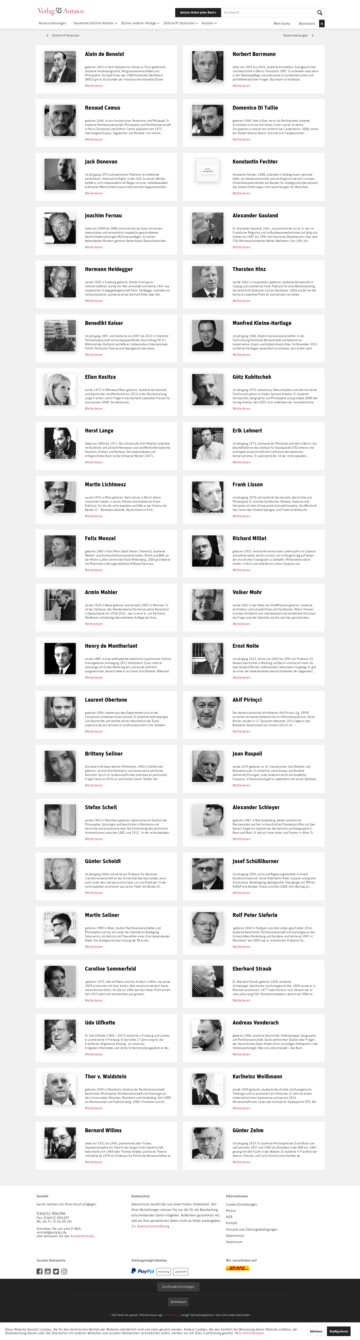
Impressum (234, 1242)
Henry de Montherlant (111, 646)
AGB (229, 1217)
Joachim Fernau (103, 216)
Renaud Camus (102, 108)
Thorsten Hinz (249, 269)
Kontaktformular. (82, 1236)
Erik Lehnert (247, 431)
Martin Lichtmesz (105, 485)
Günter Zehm (248, 1130)
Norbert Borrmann (254, 54)
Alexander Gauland (255, 216)
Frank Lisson (248, 485)
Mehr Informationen (249, 1333)
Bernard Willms (103, 1130)
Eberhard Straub (252, 969)
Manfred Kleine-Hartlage (262, 323)
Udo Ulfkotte (100, 1023)
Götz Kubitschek (252, 377)
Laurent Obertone (106, 700)
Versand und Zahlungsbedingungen (252, 1229)
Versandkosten (171, 1315)
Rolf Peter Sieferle (255, 915)
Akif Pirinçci (247, 700)
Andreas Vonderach (256, 1023)
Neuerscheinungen (298, 35)
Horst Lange (99, 431)
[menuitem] (244, 12)
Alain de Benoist (104, 54)
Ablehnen (316, 1331)
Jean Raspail (247, 754)
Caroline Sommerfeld (110, 969)
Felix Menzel (100, 538)
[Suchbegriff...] (273, 12)
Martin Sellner (102, 915)
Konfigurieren (339, 1331)
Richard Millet (249, 538)
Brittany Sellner (104, 754)
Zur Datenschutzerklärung (150, 1226)
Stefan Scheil (101, 807)
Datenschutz (235, 1236)
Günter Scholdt (103, 861)
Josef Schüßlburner (256, 861)
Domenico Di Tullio (255, 108)
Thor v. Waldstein (106, 1077)
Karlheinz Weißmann (257, 1077)
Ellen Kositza (100, 377)
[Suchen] (320, 12)
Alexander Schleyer (256, 807)
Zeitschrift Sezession (63, 35)
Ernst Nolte (246, 646)
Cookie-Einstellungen (241, 1204)
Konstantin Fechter (255, 162)
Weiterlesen (94, 86)
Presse (231, 1211)
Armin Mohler (101, 592)
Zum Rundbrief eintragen (178, 1286)
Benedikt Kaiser (104, 323)
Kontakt (231, 1223)
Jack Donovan (101, 162)
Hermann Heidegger (109, 269)
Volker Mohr (247, 592)
